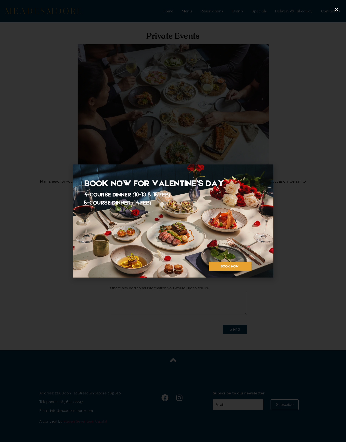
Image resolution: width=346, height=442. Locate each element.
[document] (173, 221)
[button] (336, 9)
